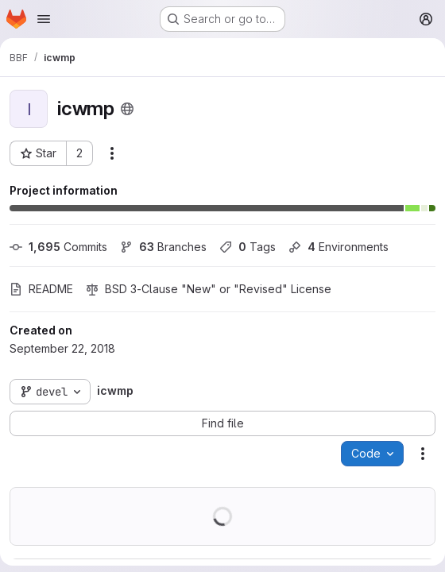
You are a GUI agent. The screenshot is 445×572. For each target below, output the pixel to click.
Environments (338, 246)
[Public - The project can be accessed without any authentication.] (127, 108)
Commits (58, 246)
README (41, 289)
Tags (247, 246)
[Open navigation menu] (43, 19)
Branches (163, 246)
